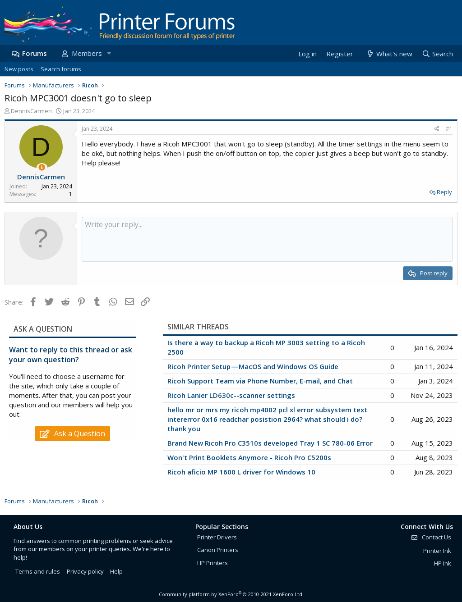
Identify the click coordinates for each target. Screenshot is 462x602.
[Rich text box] (267, 239)
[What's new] (388, 54)
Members (87, 53)
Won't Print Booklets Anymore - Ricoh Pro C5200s (249, 457)
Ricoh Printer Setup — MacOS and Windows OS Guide (252, 366)
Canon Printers (217, 550)
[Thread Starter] (42, 167)
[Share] (437, 129)
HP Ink (442, 563)
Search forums (61, 69)
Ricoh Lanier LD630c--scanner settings (231, 395)
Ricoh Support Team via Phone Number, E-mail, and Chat (260, 380)
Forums (34, 53)
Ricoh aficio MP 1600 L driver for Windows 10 (241, 471)
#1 (449, 128)
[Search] (437, 54)
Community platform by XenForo (231, 594)
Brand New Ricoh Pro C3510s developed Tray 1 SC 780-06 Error (270, 442)
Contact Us (431, 537)
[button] (108, 53)
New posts (19, 69)
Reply (444, 192)
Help (116, 571)
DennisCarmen (31, 111)
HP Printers (212, 563)
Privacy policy (85, 571)
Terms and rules (37, 571)
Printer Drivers (217, 537)
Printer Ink (437, 551)
